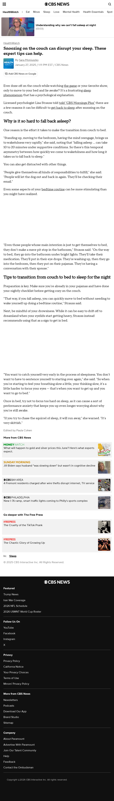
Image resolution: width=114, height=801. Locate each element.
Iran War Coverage (14, 600)
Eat (28, 12)
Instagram (9, 639)
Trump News (10, 594)
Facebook (9, 633)
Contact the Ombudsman (18, 767)
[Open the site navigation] (21, 4)
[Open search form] (109, 4)
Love (56, 12)
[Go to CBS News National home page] (57, 4)
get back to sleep (63, 108)
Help (6, 756)
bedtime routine (53, 189)
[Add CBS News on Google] (20, 74)
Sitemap (8, 722)
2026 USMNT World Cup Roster (22, 611)
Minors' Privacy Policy (16, 683)
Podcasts (8, 705)
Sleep (46, 12)
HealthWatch (11, 12)
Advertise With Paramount (19, 744)
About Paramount (13, 738)
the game (70, 86)
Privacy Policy (11, 661)
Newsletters (10, 700)
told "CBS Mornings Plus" (77, 103)
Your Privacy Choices (15, 672)
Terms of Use (11, 678)
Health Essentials (93, 12)
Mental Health (71, 12)
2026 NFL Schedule (15, 606)
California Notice (13, 666)
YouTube (8, 627)
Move (36, 12)
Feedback (9, 761)
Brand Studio (11, 717)
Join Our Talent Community (19, 750)
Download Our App (14, 711)
